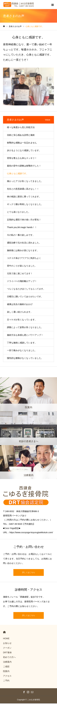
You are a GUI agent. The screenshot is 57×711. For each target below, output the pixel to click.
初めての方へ (9, 657)
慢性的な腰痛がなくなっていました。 (25, 358)
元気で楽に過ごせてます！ (20, 273)
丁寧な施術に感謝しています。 (22, 342)
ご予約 (6, 680)
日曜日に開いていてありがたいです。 (25, 296)
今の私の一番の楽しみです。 (21, 235)
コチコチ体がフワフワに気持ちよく (24, 258)
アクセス (7, 676)
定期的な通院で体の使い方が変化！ (24, 219)
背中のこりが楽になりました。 (22, 266)
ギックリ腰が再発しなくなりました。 (25, 204)
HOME (4, 632)
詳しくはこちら (28, 572)
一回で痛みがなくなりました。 (22, 350)
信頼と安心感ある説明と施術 (21, 135)
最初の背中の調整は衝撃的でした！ (24, 166)
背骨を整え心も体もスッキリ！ (22, 158)
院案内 (6, 671)
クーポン (7, 648)
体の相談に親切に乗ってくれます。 (24, 196)
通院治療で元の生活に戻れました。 (24, 242)
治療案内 (7, 662)
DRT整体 (7, 652)
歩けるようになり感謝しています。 (24, 150)
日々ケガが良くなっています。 (22, 319)
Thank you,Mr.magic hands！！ (22, 227)
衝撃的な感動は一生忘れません (22, 142)
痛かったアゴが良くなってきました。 (25, 181)
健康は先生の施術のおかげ (20, 304)
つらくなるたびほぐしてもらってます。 (26, 289)
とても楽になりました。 (18, 212)
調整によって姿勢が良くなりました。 (25, 327)
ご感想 (6, 666)
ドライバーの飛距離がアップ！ (22, 281)
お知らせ (7, 643)
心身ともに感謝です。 (17, 173)
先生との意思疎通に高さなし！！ (23, 189)
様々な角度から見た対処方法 (21, 127)
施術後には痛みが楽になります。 (23, 250)
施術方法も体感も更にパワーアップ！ (25, 335)
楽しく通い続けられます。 (20, 312)
